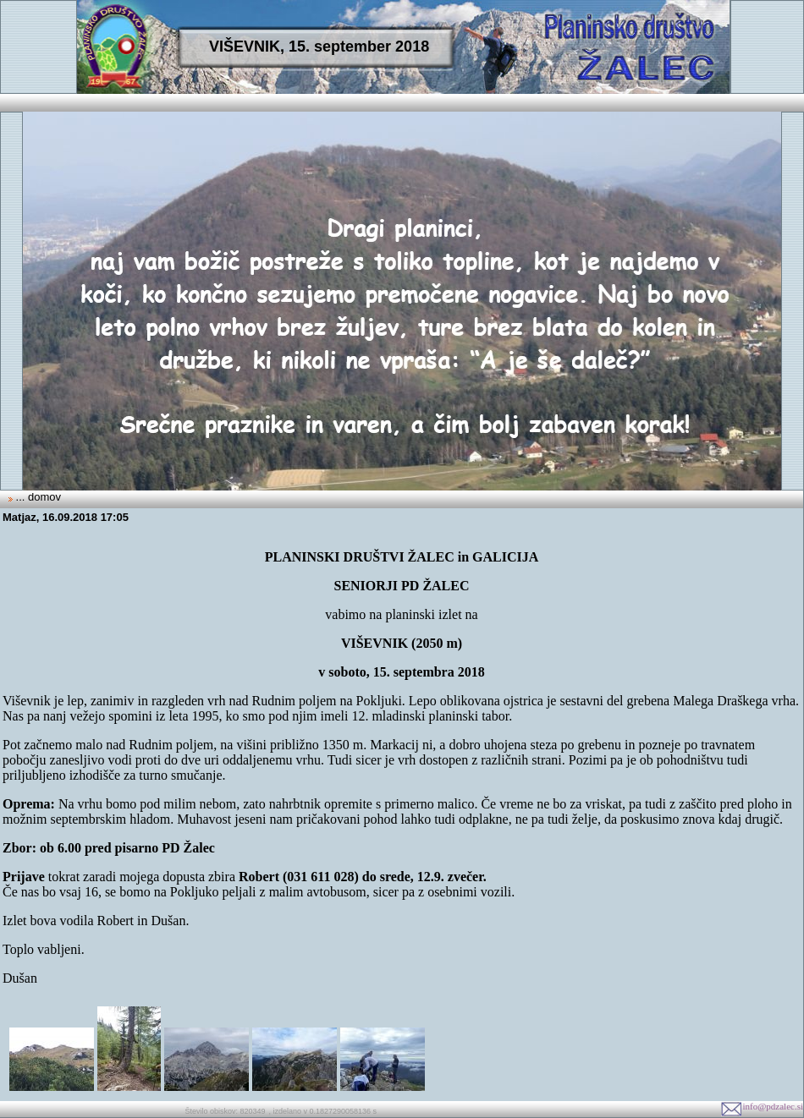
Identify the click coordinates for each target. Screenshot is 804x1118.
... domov (37, 496)
